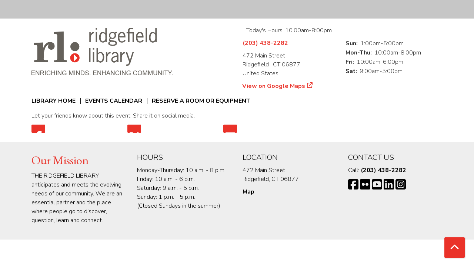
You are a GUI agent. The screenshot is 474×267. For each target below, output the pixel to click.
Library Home (53, 101)
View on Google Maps (274, 86)
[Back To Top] (454, 247)
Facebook (38, 129)
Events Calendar (113, 101)
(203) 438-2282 (265, 43)
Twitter (134, 129)
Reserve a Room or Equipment (201, 101)
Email (230, 129)
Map (248, 192)
